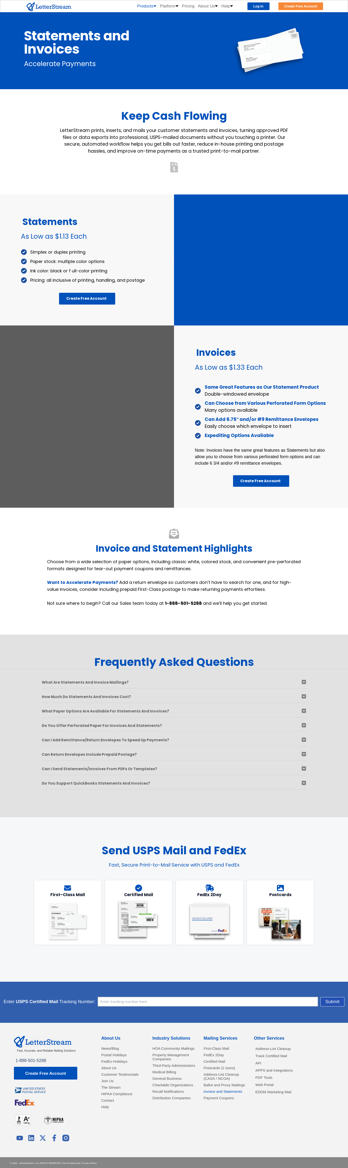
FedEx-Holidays (116, 1063)
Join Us (108, 1089)
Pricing (188, 6)
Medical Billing (166, 1084)
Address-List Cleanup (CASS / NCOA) (224, 1080)
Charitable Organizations (165, 1101)
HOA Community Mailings (168, 1051)
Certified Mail (216, 1063)
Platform (169, 6)
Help (227, 6)
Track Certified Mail (273, 1057)
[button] (174, 684)
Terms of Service (71, 1162)
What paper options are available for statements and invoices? (118, 711)
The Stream (112, 1096)
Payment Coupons (221, 1113)
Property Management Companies (173, 1063)
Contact (108, 1111)
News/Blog (111, 1049)
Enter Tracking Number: (111, 1001)
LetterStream (27, 1162)
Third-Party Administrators (166, 1075)
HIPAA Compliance (119, 1104)
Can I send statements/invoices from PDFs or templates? (111, 768)
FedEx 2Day (215, 1056)
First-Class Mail (218, 1049)
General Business (169, 1092)
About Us (208, 6)
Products (147, 6)
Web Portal (266, 1089)
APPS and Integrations (277, 1073)
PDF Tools (265, 1081)
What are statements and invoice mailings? (94, 682)
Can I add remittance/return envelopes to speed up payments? (118, 740)
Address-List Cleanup (276, 1049)
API (258, 1065)
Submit (270, 1001)
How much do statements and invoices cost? (95, 696)
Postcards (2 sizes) (222, 1070)
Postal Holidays (116, 1056)
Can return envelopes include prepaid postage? (99, 754)
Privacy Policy (89, 1162)
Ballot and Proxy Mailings (219, 1092)
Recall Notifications (170, 1111)
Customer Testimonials (113, 1080)
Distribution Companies (163, 1120)
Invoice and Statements (215, 1104)
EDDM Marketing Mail (276, 1097)
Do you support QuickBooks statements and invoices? (107, 783)
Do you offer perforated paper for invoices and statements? (114, 725)
